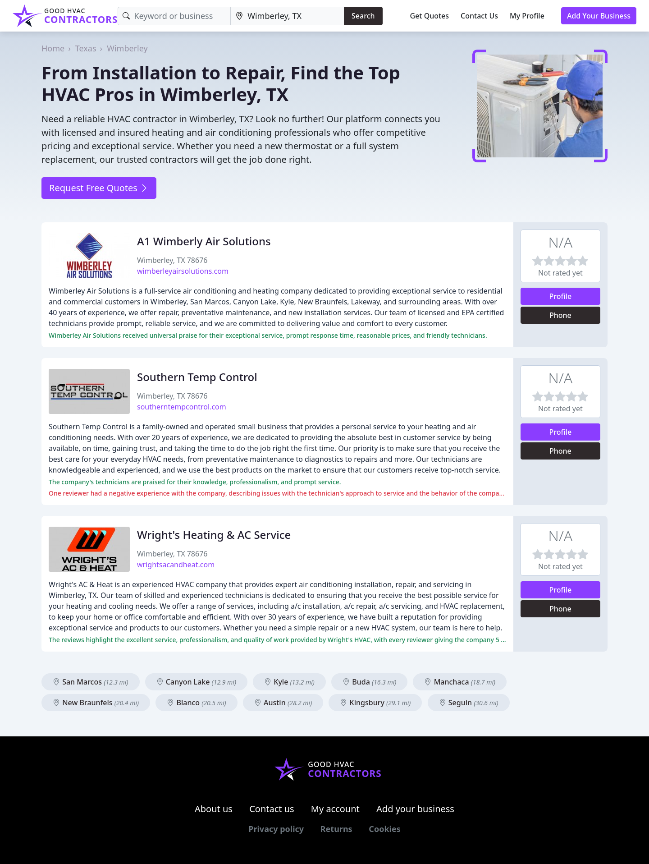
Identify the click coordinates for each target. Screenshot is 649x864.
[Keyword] (174, 16)
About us (214, 809)
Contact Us (479, 16)
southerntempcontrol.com (181, 407)
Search (363, 16)
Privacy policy (276, 828)
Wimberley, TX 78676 (172, 260)
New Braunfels (96, 703)
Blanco (196, 703)
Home (52, 48)
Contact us (271, 809)
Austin (283, 703)
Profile (560, 296)
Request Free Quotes (99, 188)
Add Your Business (599, 16)
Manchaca (459, 682)
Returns (336, 828)
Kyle (289, 682)
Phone (560, 315)
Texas (85, 48)
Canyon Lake (196, 682)
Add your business (415, 809)
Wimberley (127, 48)
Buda (369, 682)
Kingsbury (375, 703)
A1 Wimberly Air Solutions (204, 241)
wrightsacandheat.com (176, 565)
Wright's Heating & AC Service (214, 534)
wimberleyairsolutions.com (183, 271)
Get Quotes (429, 16)
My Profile (527, 16)
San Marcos (90, 682)
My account (335, 809)
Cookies (384, 828)
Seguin (468, 703)
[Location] (287, 16)
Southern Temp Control (197, 376)
